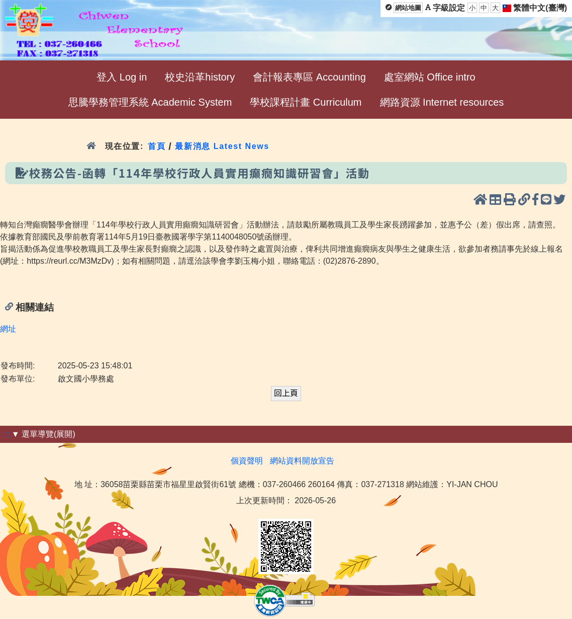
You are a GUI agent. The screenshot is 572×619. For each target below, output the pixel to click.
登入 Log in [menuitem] (122, 77)
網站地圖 (408, 8)
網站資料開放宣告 (302, 460)
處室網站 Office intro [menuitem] (429, 77)
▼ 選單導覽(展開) (43, 434)
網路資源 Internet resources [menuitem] (442, 102)
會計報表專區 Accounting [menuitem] (309, 77)
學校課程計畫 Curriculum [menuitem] (305, 102)
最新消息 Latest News (222, 146)
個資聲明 (247, 460)
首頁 (156, 146)
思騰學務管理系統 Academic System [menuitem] (150, 102)
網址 (8, 329)
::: (6, 434)
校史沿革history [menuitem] (200, 77)
